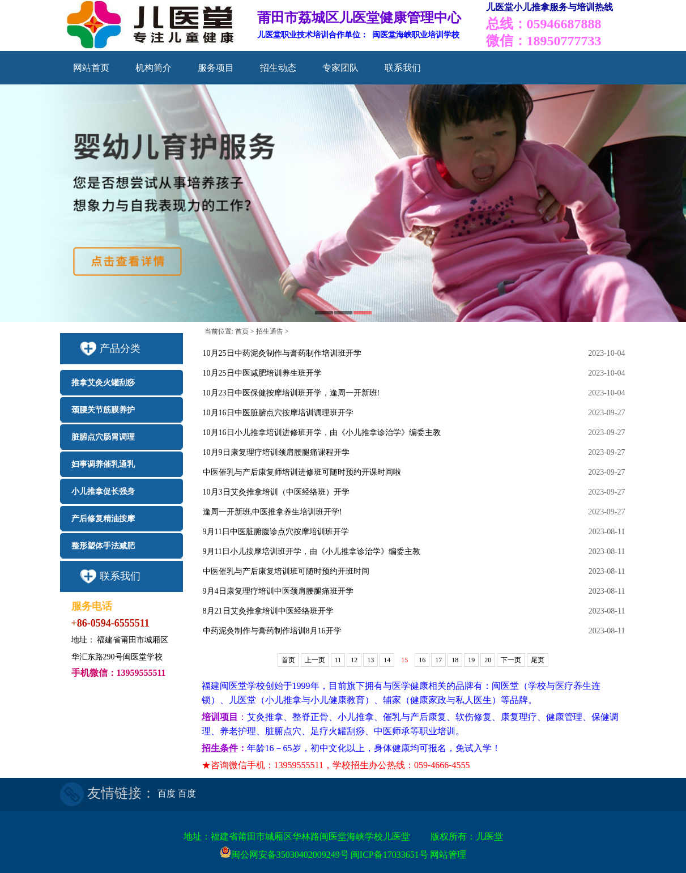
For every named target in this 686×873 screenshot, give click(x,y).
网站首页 (91, 68)
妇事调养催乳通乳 (103, 464)
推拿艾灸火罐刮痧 (103, 382)
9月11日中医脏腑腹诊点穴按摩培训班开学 (276, 531)
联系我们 (403, 68)
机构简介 (153, 68)
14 (387, 660)
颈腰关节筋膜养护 (103, 410)
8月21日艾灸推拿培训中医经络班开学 (268, 611)
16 (422, 660)
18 (454, 660)
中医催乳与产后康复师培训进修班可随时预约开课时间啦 (302, 472)
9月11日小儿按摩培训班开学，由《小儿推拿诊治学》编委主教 (311, 551)
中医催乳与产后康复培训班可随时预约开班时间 (286, 571)
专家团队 (340, 68)
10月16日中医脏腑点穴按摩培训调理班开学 (278, 412)
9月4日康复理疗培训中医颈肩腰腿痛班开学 (278, 591)
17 (438, 660)
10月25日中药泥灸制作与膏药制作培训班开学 (282, 353)
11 (338, 660)
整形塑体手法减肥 (103, 546)
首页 (242, 331)
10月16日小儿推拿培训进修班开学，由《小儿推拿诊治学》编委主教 (322, 432)
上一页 (315, 660)
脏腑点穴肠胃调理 (103, 437)
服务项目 (216, 68)
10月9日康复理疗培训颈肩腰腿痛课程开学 (276, 452)
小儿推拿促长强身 (103, 491)
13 (370, 660)
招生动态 (278, 68)
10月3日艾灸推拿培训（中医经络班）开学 (276, 492)
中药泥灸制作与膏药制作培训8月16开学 (272, 631)
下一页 (511, 660)
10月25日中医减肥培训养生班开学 (262, 373)
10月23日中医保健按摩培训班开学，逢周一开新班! (291, 393)
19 (471, 660)
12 (354, 660)
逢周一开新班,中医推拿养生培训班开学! (272, 512)
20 (487, 660)
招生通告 (269, 331)
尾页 (537, 660)
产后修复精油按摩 (103, 518)
